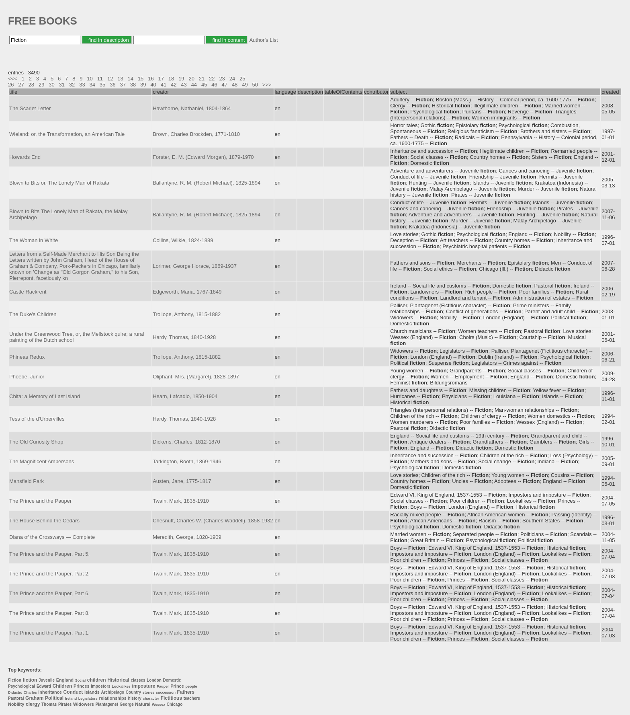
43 (183, 85)
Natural (142, 704)
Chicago (174, 704)
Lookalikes (121, 686)
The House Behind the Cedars (44, 521)
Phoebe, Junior (26, 377)
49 (245, 85)
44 (194, 85)
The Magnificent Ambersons (41, 461)
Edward (44, 686)
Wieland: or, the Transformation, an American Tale (67, 134)
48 (234, 85)
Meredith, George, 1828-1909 (187, 537)
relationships (113, 698)
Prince (177, 686)
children (96, 680)
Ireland (71, 699)
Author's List (263, 40)
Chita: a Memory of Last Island (44, 396)
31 (62, 85)
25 (242, 79)
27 (21, 85)
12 (110, 79)
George (127, 704)
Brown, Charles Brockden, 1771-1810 (196, 134)
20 (191, 79)
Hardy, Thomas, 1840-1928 (184, 337)
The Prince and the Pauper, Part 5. (49, 554)
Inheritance (50, 692)
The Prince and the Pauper (40, 501)
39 (143, 85)
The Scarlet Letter (30, 108)
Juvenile (47, 680)
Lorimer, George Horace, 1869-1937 (195, 266)
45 (204, 85)
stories (149, 692)
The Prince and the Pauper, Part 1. (49, 633)
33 (82, 85)
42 (173, 85)
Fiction (14, 680)
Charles (30, 692)
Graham (34, 698)
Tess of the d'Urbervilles (37, 419)
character (151, 699)
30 (51, 85)
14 (130, 79)
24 (232, 79)
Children (62, 686)
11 (100, 79)
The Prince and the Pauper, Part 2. (49, 574)
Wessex (158, 705)
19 (181, 79)
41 (163, 85)
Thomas (49, 704)
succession (166, 692)
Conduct (73, 692)
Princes (82, 686)
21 (202, 79)
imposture (143, 686)
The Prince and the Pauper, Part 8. (49, 613)
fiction (29, 680)
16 (150, 79)
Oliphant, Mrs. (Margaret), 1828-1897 (196, 377)
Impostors (100, 686)
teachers (192, 698)
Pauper (163, 686)
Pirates (65, 704)
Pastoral (16, 698)
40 (153, 85)
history (134, 698)
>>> (267, 85)
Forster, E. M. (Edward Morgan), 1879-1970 (203, 157)
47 (224, 85)
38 (133, 85)
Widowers (83, 704)
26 (11, 85)
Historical (118, 680)
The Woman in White (33, 240)
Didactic (15, 692)
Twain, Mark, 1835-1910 (181, 501)
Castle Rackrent (27, 292)
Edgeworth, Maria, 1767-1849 (187, 292)
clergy (33, 704)
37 (122, 85)
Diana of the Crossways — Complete (52, 537)
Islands (92, 692)
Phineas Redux (27, 357)
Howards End (25, 157)
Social (80, 680)
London (154, 680)
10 (89, 79)
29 (41, 85)
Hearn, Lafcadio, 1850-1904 (185, 396)
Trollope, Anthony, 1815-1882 (187, 314)
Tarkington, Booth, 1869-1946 (187, 461)
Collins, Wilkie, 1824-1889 (183, 240)
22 (212, 79)
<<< (12, 79)
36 (112, 85)
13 (120, 79)
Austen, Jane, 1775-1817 (182, 481)
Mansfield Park (26, 481)
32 (72, 85)
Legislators (88, 699)
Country (133, 692)
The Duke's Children (32, 314)
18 (171, 79)
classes (138, 680)
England (65, 680)
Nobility (16, 704)
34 (92, 85)
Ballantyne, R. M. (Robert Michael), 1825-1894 (206, 183)
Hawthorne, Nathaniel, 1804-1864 (192, 108)
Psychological (21, 686)
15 (140, 79)
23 (222, 79)
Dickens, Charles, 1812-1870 (186, 442)
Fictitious (171, 698)
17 (161, 79)
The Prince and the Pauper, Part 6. (49, 593)
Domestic (172, 680)
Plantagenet (106, 704)
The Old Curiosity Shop (36, 442)
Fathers (185, 692)
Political (54, 698)
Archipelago (112, 692)
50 (255, 85)
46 (214, 85)
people (191, 686)
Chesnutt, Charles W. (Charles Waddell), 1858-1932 (213, 521)
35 (102, 85)
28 (31, 85)
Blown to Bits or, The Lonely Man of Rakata (59, 183)
